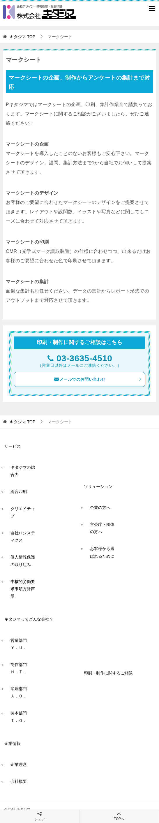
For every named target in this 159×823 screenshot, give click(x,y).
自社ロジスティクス (22, 536)
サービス (12, 446)
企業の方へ (100, 507)
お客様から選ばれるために (102, 552)
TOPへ (119, 816)
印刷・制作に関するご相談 (108, 673)
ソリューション (98, 486)
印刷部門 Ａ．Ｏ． (20, 692)
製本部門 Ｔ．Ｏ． (20, 717)
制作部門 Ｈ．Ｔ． (20, 668)
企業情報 (12, 743)
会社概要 (18, 781)
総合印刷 (18, 491)
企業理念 (18, 764)
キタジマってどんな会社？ (28, 619)
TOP (22, 36)
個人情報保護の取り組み (22, 561)
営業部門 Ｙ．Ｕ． (20, 644)
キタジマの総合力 (22, 471)
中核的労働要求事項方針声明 (22, 588)
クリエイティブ (22, 512)
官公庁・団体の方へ (102, 528)
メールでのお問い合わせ (98, 379)
